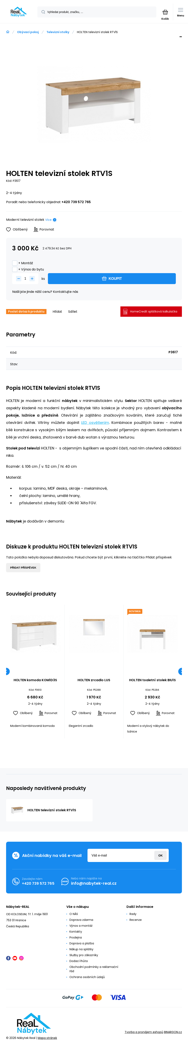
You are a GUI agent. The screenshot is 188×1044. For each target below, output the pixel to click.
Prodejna (75, 937)
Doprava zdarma (81, 920)
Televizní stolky (57, 32)
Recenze (136, 920)
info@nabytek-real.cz (94, 883)
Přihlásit (160, 855)
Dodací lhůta (78, 961)
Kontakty (75, 932)
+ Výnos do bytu (28, 269)
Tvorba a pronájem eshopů (144, 1032)
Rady (133, 914)
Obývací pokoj (28, 32)
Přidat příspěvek (23, 567)
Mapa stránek (47, 1038)
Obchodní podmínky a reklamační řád (93, 969)
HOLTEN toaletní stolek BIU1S (152, 680)
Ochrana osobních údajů (87, 977)
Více (48, 220)
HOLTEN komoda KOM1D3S (35, 680)
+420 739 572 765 (76, 202)
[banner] (18, 12)
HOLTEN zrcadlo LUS (94, 680)
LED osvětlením (95, 422)
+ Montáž (22, 263)
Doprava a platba (81, 943)
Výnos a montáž (80, 926)
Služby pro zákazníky (83, 955)
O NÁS (73, 914)
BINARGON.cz (173, 1032)
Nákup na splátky (81, 949)
